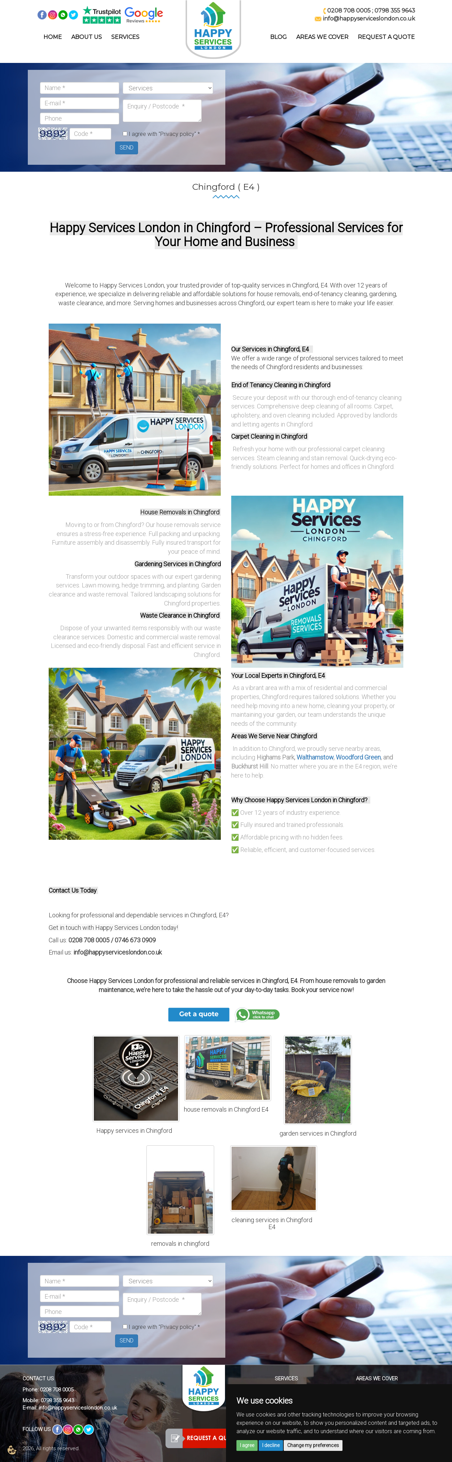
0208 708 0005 (349, 10)
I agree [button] (247, 1445)
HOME (52, 37)
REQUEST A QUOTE (386, 37)
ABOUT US (86, 37)
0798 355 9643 (394, 10)
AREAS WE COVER (322, 37)
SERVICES (125, 37)
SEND (127, 147)
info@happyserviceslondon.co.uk (78, 1408)
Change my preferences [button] (313, 1445)
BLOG (278, 37)
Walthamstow (315, 757)
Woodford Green (358, 757)
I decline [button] (271, 1445)
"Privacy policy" (177, 134)
